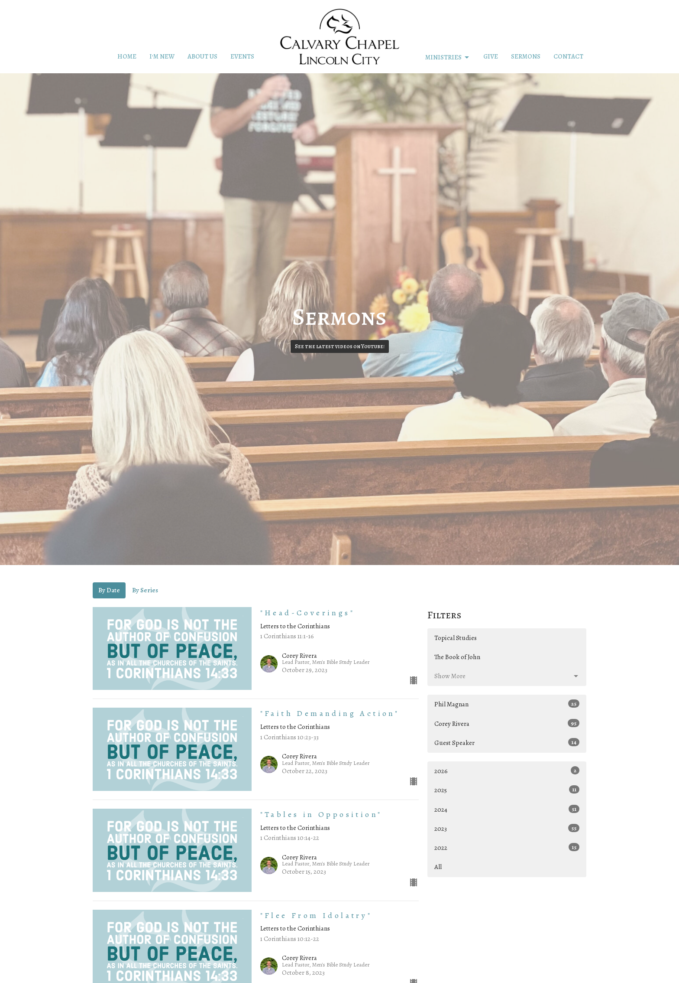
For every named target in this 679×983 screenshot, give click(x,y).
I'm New (162, 56)
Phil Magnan (506, 704)
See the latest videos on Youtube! (340, 346)
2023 (506, 828)
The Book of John (457, 657)
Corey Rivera (506, 723)
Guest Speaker (506, 742)
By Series (145, 590)
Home (126, 56)
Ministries (447, 57)
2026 (506, 770)
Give (490, 56)
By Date (109, 590)
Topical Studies (455, 638)
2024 (506, 809)
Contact (568, 56)
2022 (506, 847)
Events (242, 56)
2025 (506, 789)
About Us (202, 56)
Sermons (525, 56)
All (438, 866)
